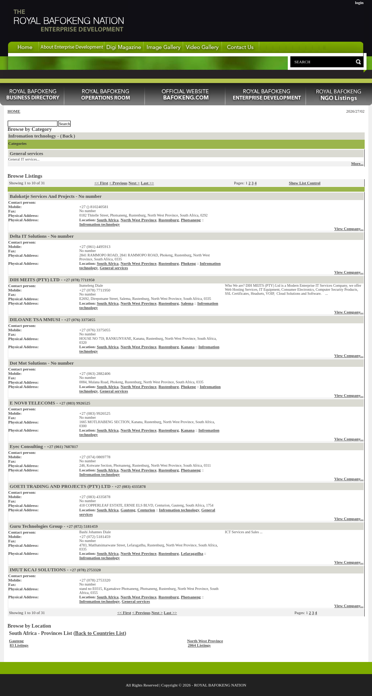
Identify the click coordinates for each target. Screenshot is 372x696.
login (359, 2)
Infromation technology (99, 224)
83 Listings (19, 645)
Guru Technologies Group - (54, 526)
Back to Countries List (99, 633)
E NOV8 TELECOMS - (50, 403)
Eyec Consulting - (44, 446)
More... (357, 163)
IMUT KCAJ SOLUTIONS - (55, 569)
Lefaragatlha (192, 553)
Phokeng (188, 263)
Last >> (147, 183)
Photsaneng (191, 220)
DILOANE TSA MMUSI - (53, 319)
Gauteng (127, 510)
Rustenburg (169, 220)
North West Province (138, 220)
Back (68, 136)
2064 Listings (199, 645)
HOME (14, 111)
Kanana (187, 347)
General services (26, 153)
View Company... (349, 228)
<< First (101, 183)
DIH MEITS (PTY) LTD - (52, 279)
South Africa (108, 220)
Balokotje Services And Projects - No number (56, 196)
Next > (134, 183)
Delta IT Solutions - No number (42, 236)
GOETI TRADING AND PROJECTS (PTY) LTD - (78, 486)
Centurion (146, 510)
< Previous (118, 183)
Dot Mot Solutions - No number (42, 363)
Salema (187, 303)
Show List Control (304, 183)
